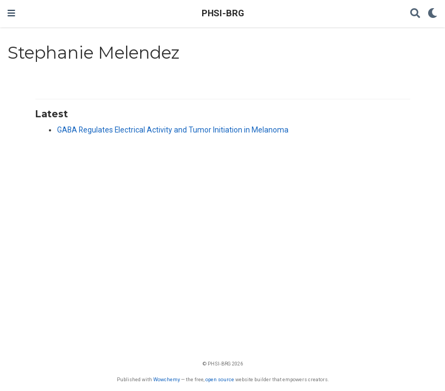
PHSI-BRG (223, 13)
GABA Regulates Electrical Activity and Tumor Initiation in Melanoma (173, 129)
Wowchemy (166, 379)
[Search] (415, 14)
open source (219, 379)
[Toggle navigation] (11, 13)
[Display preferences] (432, 14)
